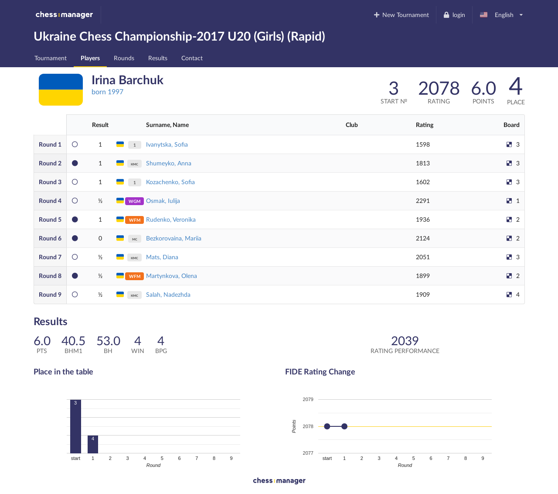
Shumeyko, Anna (168, 163)
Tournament (50, 58)
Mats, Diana (162, 257)
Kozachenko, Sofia (170, 181)
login (454, 14)
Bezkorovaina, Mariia (173, 238)
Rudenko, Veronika (171, 219)
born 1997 (107, 91)
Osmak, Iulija (163, 200)
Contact (192, 58)
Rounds (124, 58)
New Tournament (401, 14)
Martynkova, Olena (171, 275)
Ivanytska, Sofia (167, 144)
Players (90, 58)
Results (157, 58)
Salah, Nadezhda (168, 294)
